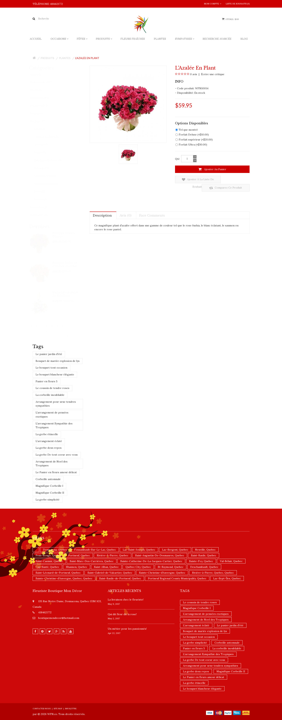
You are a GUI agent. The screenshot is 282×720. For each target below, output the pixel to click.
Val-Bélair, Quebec (231, 561)
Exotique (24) (44, 168)
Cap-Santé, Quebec (47, 567)
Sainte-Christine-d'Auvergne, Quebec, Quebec (64, 578)
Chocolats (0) (44, 144)
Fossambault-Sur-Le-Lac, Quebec (95, 549)
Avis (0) (125, 207)
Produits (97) (41, 121)
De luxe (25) (43, 152)
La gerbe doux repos (49, 447)
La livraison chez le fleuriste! (126, 599)
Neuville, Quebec (205, 549)
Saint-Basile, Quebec (203, 555)
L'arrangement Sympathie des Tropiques (54, 425)
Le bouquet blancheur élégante (55, 374)
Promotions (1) (42, 207)
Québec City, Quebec (138, 567)
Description (102, 207)
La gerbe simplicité (48, 499)
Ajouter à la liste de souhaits (192, 179)
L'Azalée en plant (87, 58)
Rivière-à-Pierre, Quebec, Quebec (213, 572)
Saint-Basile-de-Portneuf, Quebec (120, 578)
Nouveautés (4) (42, 215)
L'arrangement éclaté (49, 441)
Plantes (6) (40, 90)
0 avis (193, 74)
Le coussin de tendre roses (52, 388)
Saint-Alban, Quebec (106, 567)
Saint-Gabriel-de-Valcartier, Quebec (110, 572)
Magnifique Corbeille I (49, 485)
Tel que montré (186, 129)
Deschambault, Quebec (204, 567)
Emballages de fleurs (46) (51, 160)
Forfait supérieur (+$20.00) (194, 139)
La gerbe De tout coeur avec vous (57, 454)
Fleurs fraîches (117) (45, 82)
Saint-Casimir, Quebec (49, 561)
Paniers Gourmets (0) (49, 183)
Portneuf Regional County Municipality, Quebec (177, 578)
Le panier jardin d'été (49, 354)
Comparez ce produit (230, 179)
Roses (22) (43, 191)
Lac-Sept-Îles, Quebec (227, 578)
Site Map (58, 708)
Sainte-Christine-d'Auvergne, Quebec (162, 572)
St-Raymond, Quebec (170, 567)
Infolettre (71, 708)
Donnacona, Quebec (55, 549)
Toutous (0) (43, 199)
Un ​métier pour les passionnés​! (127, 628)
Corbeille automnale (48, 479)
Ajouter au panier (212, 169)
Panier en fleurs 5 (46, 381)
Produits (47, 58)
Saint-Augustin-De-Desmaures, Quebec (159, 555)
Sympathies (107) (43, 97)
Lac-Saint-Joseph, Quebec (139, 549)
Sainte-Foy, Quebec (201, 561)
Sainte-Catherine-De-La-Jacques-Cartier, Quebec (151, 561)
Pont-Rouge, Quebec (48, 555)
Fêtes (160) (40, 113)
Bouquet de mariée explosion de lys (58, 361)
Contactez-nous (42, 708)
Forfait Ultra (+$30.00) (191, 144)
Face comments (152, 207)
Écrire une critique (212, 74)
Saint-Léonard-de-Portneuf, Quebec (58, 572)
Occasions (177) (42, 105)
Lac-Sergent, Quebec (175, 549)
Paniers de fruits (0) (48, 176)
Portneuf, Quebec (79, 555)
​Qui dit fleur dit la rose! (122, 614)
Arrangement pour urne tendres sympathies (56, 404)
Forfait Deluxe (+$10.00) (192, 134)
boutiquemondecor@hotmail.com (58, 618)
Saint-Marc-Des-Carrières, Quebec (91, 561)
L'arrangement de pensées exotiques (52, 414)
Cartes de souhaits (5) (49, 136)
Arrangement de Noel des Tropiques (51, 463)
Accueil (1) (39, 74)
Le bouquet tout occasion (51, 367)
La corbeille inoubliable (50, 395)
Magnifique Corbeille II (50, 492)
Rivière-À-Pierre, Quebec (112, 555)
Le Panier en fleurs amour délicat (56, 472)
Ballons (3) (43, 129)
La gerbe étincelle (47, 434)
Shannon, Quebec (76, 567)
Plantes (64, 58)
